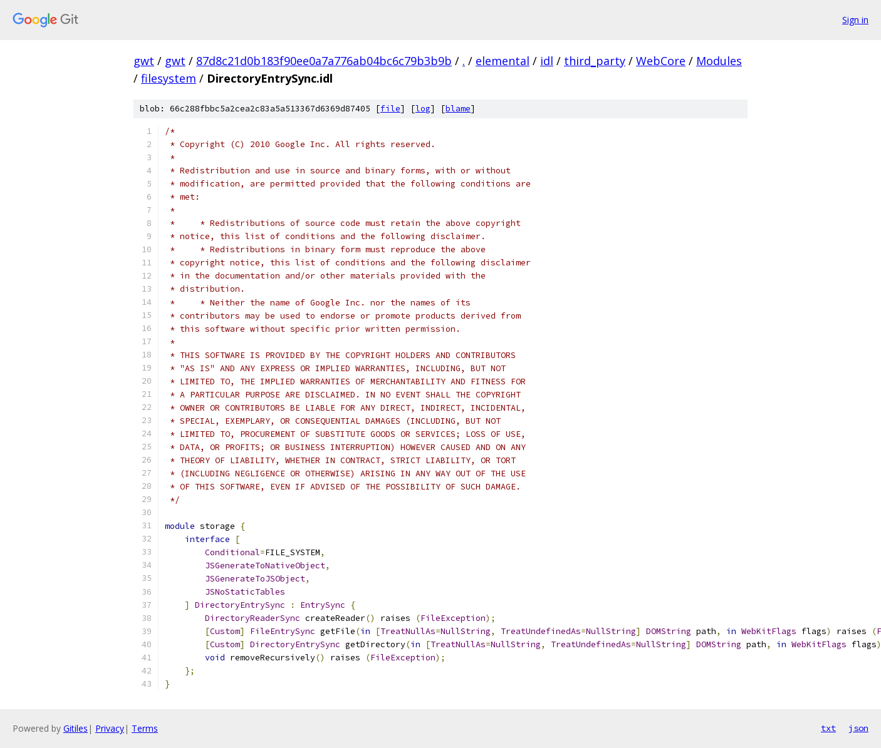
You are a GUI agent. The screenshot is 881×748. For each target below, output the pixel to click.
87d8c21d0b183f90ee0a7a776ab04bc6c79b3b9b (324, 60)
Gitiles (75, 728)
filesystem (168, 78)
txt (828, 728)
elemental (502, 60)
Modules (719, 60)
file (390, 108)
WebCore (661, 60)
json (858, 728)
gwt (143, 60)
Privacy (109, 728)
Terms (145, 728)
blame (458, 108)
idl (546, 60)
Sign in (855, 20)
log (422, 108)
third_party (594, 60)
